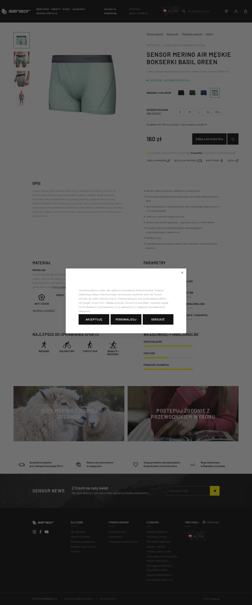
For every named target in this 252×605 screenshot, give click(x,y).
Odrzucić (158, 319)
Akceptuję (94, 319)
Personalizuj (126, 319)
